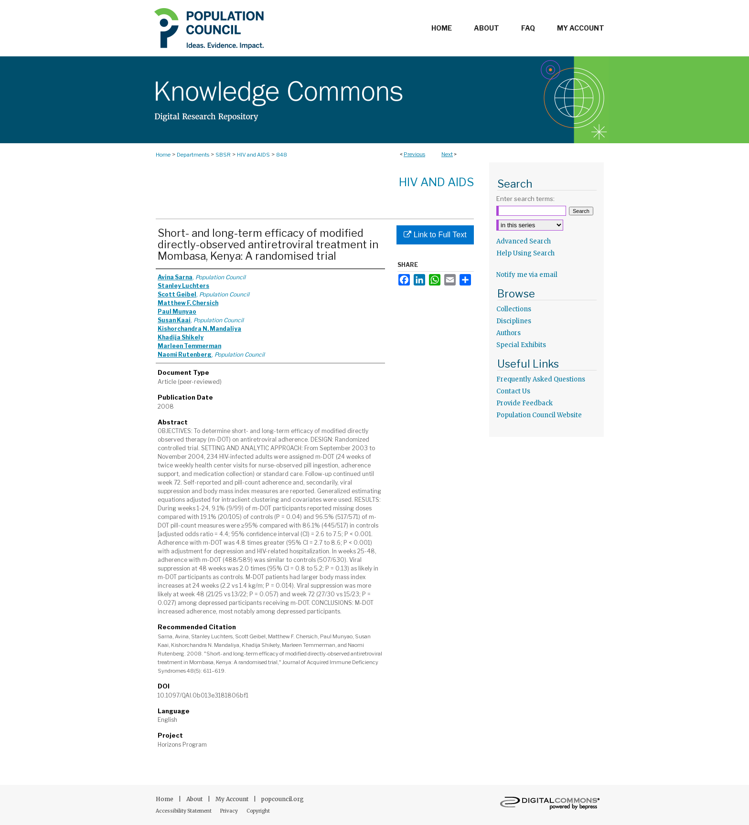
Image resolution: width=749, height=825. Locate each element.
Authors (508, 333)
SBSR (223, 154)
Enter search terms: (525, 198)
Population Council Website (539, 415)
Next (447, 154)
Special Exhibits (521, 345)
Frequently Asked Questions (540, 379)
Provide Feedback (524, 403)
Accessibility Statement (184, 811)
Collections (513, 309)
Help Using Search (525, 253)
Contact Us (513, 391)
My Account (232, 799)
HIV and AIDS (253, 154)
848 (281, 154)
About (195, 799)
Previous (414, 154)
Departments (193, 154)
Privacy (229, 811)
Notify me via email (526, 275)
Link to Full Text (435, 235)
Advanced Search (523, 241)
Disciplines (513, 321)
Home (163, 154)
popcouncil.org (282, 799)
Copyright (258, 811)
